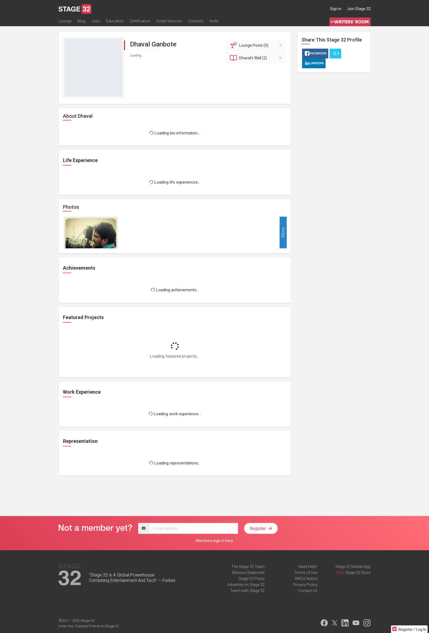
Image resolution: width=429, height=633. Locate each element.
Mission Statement (248, 572)
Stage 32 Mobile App (352, 566)
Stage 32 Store (357, 572)
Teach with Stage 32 (247, 590)
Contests (196, 21)
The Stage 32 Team (248, 566)
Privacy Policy (305, 584)
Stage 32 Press (252, 578)
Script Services (169, 21)
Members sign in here (214, 540)
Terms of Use (305, 572)
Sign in (335, 9)
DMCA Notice (306, 578)
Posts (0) (257, 45)
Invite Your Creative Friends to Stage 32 (89, 626)
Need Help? (307, 566)
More (283, 233)
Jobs (95, 21)
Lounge (65, 21)
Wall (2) (257, 58)
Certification (140, 21)
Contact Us (307, 590)
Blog (81, 21)
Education (115, 21)
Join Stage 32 (359, 9)
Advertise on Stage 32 (246, 584)
